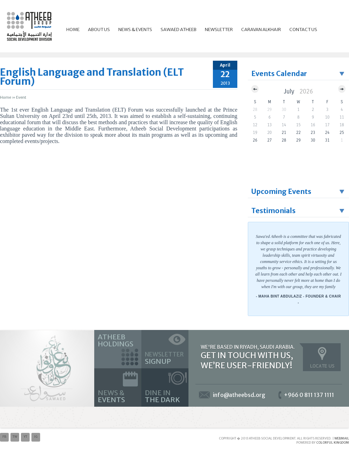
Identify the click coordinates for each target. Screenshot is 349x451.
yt (25, 436)
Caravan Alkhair (261, 29)
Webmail (341, 438)
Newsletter (219, 29)
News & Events (135, 29)
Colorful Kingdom (332, 442)
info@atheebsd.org (239, 394)
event (21, 97)
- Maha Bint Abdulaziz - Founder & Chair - (298, 299)
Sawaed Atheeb (178, 29)
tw (15, 436)
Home (73, 29)
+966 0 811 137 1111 (309, 394)
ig (35, 436)
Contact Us (303, 29)
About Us (99, 29)
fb (4, 436)
